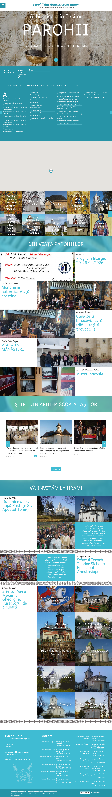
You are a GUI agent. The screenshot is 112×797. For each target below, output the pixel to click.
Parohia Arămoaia (35, 113)
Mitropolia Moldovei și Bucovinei (17, 752)
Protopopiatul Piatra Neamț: (48, 780)
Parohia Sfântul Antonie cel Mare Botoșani (67, 117)
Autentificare (69, 8)
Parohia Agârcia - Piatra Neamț (13, 131)
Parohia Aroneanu (35, 110)
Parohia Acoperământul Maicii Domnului (12, 100)
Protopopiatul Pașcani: (47, 764)
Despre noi (9, 744)
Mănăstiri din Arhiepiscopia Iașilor (18, 759)
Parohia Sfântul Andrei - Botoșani (68, 111)
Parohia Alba (34, 92)
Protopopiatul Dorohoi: (84, 767)
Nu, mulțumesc (95, 792)
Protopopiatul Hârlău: (48, 771)
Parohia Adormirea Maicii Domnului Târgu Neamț (14, 121)
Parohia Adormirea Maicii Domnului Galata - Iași (14, 117)
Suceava (23, 77)
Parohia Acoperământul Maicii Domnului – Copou (12, 104)
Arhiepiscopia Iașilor (51, 8)
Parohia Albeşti (35, 95)
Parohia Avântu (35, 115)
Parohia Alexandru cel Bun (38, 97)
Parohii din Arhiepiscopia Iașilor (56, 4)
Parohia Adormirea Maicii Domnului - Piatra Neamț (15, 108)
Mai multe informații (16, 795)
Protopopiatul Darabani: (84, 775)
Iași (21, 70)
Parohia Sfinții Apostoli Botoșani (67, 101)
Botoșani (23, 74)
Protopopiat (10, 72)
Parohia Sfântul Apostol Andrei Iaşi (68, 120)
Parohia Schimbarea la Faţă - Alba (68, 96)
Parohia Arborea (35, 107)
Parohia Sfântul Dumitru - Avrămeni (95, 92)
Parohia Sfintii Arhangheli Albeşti (67, 99)
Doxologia (8, 756)
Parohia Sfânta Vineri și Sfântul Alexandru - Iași (67, 108)
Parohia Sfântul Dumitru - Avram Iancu (69, 123)
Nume (31, 70)
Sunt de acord (85, 792)
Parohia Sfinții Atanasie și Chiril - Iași (69, 104)
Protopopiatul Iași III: (47, 756)
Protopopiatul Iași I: (48, 741)
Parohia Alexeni (35, 100)
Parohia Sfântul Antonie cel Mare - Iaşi (69, 114)
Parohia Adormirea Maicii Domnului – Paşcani (15, 125)
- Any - (12, 85)
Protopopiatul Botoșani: (84, 760)
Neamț (22, 72)
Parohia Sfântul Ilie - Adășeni (93, 95)
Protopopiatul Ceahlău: (84, 752)
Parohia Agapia (8, 129)
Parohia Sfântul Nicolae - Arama (94, 97)
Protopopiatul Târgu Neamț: (82, 737)
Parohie (8, 70)
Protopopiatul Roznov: (82, 744)
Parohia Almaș (34, 102)
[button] (51, 171)
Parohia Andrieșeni (36, 105)
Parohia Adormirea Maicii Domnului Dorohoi (14, 112)
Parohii (41, 8)
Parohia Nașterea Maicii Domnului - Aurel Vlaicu (68, 93)
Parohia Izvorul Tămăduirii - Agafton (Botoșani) (42, 119)
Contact (61, 8)
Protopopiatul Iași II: (48, 749)
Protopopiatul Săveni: (82, 781)
